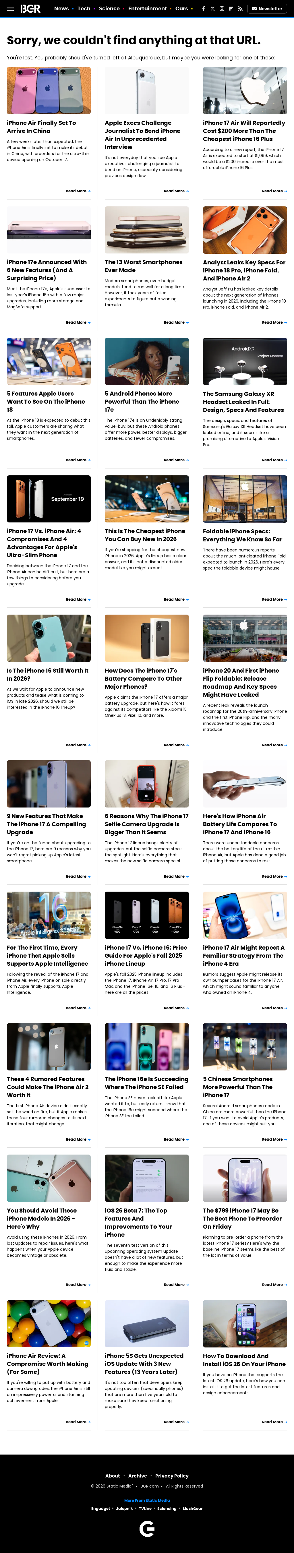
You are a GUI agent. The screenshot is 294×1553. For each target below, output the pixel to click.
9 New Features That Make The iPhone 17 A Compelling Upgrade (46, 824)
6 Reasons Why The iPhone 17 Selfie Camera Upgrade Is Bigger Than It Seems (147, 824)
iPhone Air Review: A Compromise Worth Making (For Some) (47, 1364)
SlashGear (193, 1508)
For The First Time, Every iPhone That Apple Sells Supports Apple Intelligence (47, 955)
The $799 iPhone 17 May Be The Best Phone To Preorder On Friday (242, 1218)
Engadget (100, 1508)
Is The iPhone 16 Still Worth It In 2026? (47, 674)
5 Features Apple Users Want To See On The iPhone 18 (46, 401)
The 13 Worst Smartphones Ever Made (144, 266)
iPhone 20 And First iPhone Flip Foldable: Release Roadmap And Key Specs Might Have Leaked (241, 682)
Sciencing (167, 1508)
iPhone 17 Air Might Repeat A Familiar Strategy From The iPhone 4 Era (244, 955)
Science (109, 8)
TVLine (145, 1508)
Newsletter (267, 8)
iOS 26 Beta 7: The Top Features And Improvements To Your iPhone (138, 1222)
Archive (137, 1476)
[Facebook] (203, 8)
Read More (76, 191)
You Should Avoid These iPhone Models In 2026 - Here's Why (42, 1218)
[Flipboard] (231, 8)
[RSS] (240, 8)
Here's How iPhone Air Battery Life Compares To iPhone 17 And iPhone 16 (240, 824)
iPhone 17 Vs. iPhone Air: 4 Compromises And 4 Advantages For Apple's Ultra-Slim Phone (44, 543)
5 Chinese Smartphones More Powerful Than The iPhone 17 (238, 1087)
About (112, 1476)
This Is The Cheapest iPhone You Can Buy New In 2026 (145, 535)
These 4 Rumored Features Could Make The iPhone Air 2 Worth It (47, 1087)
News (61, 8)
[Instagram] (222, 8)
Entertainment (147, 8)
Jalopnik (124, 1508)
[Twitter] (212, 8)
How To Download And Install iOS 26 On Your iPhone (244, 1360)
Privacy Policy (172, 1476)
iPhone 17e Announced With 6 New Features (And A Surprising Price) (47, 270)
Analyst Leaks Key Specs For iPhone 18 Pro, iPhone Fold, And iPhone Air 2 (244, 270)
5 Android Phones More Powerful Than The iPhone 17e (142, 401)
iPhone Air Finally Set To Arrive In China (41, 127)
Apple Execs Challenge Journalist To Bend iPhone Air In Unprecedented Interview (142, 135)
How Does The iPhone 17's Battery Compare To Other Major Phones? (143, 678)
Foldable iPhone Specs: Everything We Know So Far (243, 535)
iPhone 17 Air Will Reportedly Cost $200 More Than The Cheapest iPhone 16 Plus (244, 131)
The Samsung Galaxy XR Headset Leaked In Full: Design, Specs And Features (243, 402)
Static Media (119, 1486)
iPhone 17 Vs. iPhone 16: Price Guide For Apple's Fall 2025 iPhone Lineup (146, 955)
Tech (84, 8)
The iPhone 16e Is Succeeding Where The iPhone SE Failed (147, 1083)
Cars (181, 8)
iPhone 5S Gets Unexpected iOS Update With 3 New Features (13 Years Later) (144, 1364)
